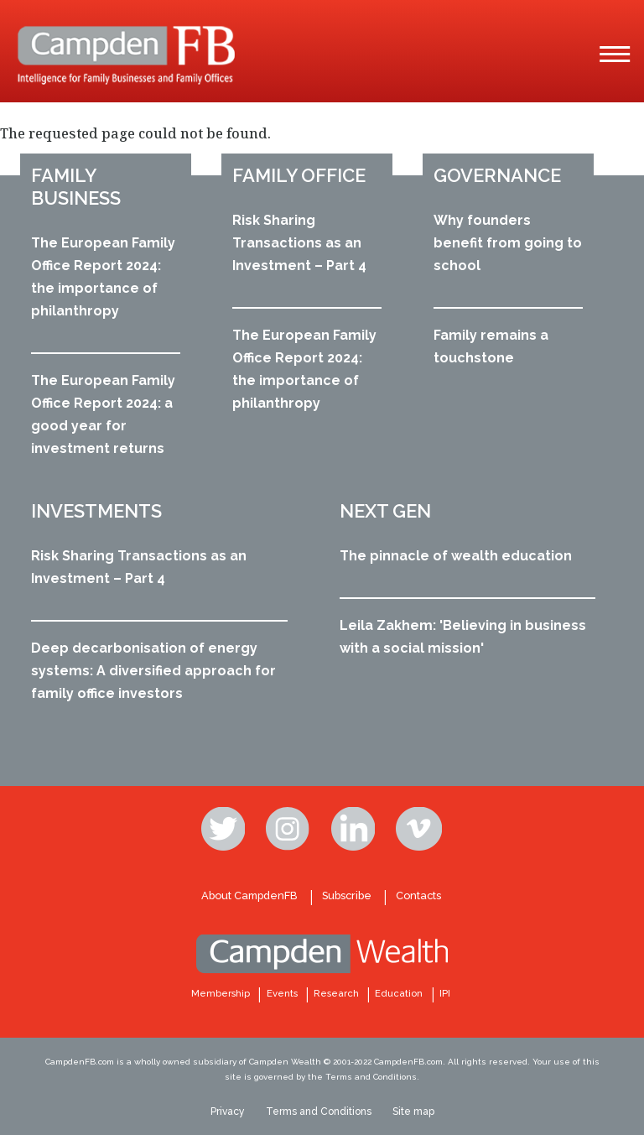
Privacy (227, 1111)
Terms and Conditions (318, 1111)
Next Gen (385, 511)
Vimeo (419, 829)
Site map (413, 1111)
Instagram (289, 829)
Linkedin (354, 829)
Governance (497, 175)
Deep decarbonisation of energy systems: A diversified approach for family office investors (153, 670)
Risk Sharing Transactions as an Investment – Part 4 (299, 242)
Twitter (224, 829)
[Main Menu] (615, 54)
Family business (76, 186)
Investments (96, 511)
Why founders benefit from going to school (508, 242)
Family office (299, 175)
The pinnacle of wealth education (456, 556)
